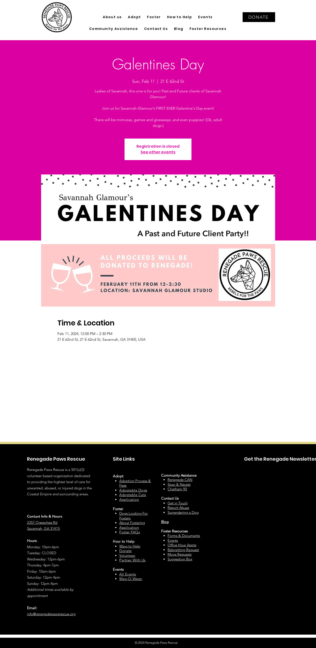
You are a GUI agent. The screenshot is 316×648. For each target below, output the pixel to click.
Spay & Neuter (179, 484)
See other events (158, 152)
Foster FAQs (129, 532)
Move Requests (179, 554)
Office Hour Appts (182, 545)
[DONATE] (259, 17)
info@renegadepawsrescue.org (51, 614)
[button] (112, 17)
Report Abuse (178, 507)
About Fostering (132, 522)
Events (173, 540)
